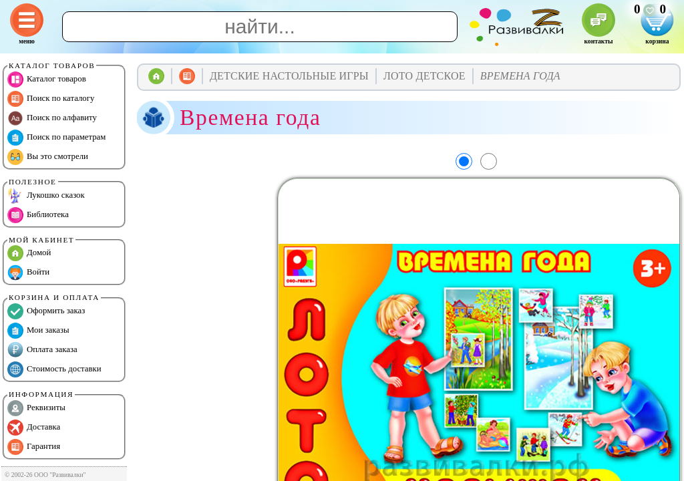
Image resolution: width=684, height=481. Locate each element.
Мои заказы (38, 331)
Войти (28, 273)
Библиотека (38, 215)
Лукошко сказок (46, 196)
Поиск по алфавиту (52, 118)
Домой (29, 253)
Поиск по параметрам (56, 138)
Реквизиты (36, 408)
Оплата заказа (42, 350)
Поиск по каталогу (50, 99)
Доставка (33, 428)
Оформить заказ (46, 311)
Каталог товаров (46, 79)
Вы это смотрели (47, 157)
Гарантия (33, 447)
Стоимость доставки (54, 369)
